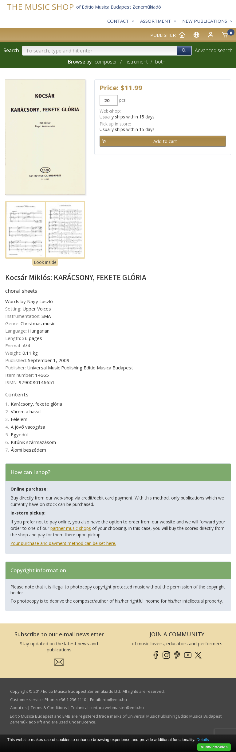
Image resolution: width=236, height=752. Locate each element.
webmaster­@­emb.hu (124, 707)
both (160, 61)
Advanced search (214, 50)
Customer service (26, 699)
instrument (136, 61)
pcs (122, 100)
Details (202, 739)
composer (106, 61)
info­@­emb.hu (114, 699)
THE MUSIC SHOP (40, 7)
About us (18, 707)
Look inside (45, 262)
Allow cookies (214, 747)
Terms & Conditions (49, 707)
